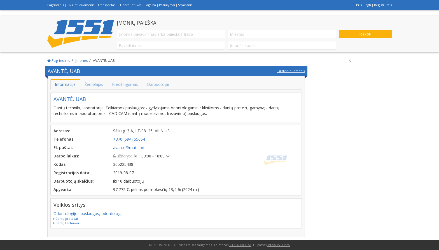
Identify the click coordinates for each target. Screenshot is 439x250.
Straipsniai (185, 5)
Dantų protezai (65, 218)
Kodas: (60, 164)
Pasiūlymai (167, 5)
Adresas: (61, 130)
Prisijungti (363, 5)
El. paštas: (63, 147)
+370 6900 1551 (240, 245)
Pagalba (150, 5)
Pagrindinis (55, 5)
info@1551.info (278, 245)
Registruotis (383, 5)
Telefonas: (63, 139)
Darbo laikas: (66, 156)
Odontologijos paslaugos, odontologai (88, 213)
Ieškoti (365, 34)
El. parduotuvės (129, 5)
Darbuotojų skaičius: (73, 181)
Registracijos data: (71, 172)
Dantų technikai (66, 223)
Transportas (106, 5)
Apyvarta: (63, 189)
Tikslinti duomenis (80, 5)
